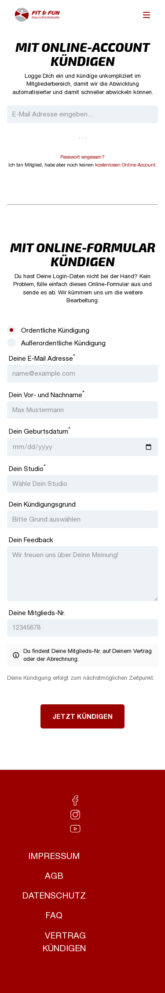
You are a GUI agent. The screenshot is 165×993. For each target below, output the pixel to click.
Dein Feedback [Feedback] (31, 540)
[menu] (146, 15)
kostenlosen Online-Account (125, 165)
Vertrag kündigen (64, 942)
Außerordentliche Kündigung (63, 343)
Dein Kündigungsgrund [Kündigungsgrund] (42, 504)
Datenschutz (54, 895)
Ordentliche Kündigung (55, 330)
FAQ (53, 915)
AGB (54, 875)
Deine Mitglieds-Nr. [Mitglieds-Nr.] (37, 613)
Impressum (54, 856)
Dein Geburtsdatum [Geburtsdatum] (39, 430)
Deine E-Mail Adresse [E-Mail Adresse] (42, 357)
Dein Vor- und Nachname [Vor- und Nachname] (46, 394)
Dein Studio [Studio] (27, 468)
